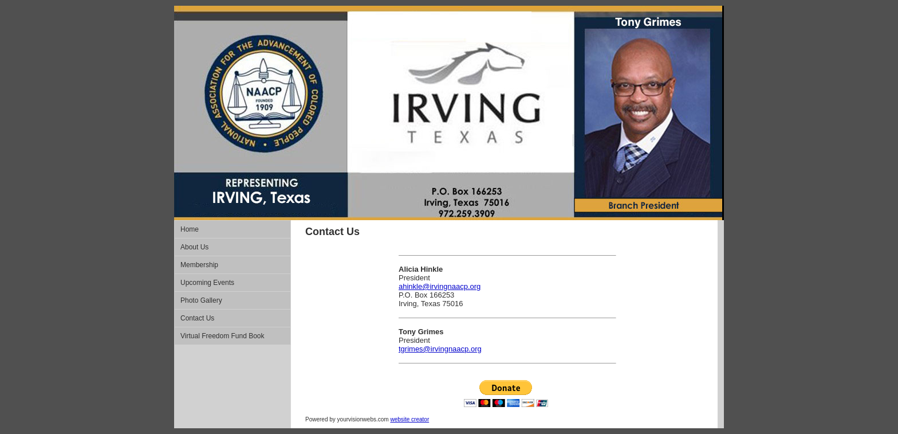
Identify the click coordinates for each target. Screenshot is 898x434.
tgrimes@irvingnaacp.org (440, 349)
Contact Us (197, 318)
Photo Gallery (201, 300)
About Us (194, 247)
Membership (199, 265)
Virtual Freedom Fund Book (222, 336)
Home (189, 229)
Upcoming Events (207, 283)
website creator (409, 419)
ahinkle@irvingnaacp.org (439, 286)
